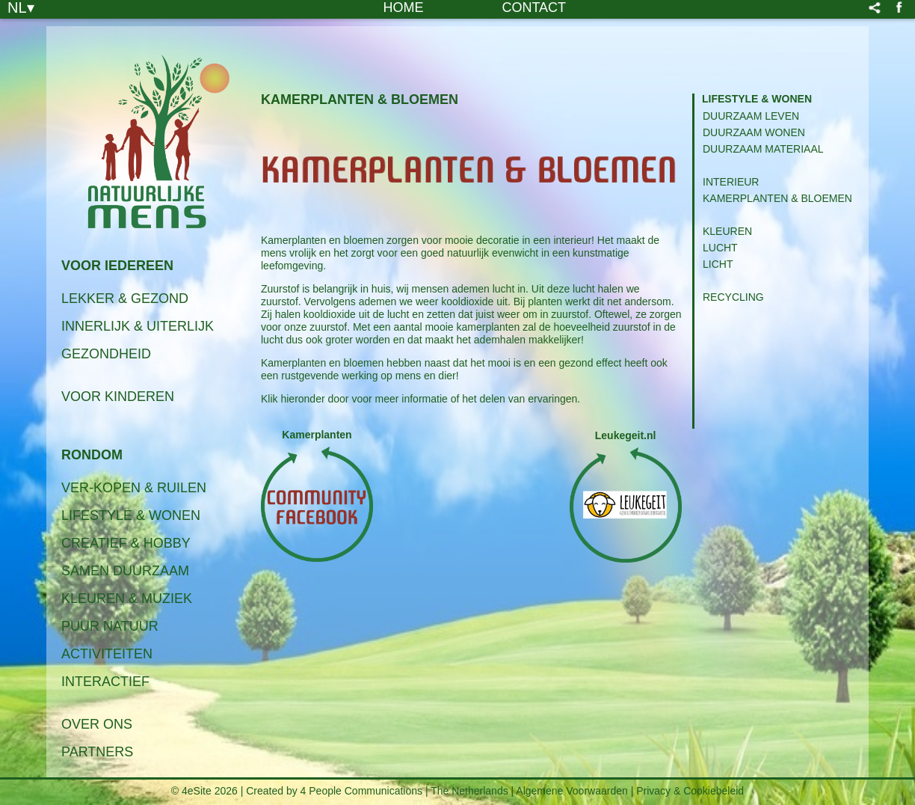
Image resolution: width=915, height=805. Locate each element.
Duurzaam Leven (751, 116)
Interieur (731, 182)
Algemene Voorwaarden (571, 791)
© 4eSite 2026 (204, 791)
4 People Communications (361, 791)
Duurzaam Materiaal (763, 149)
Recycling (733, 297)
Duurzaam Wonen (754, 132)
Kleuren (727, 231)
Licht (718, 264)
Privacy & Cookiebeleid (690, 791)
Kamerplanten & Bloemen (777, 198)
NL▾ (20, 6)
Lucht (720, 248)
